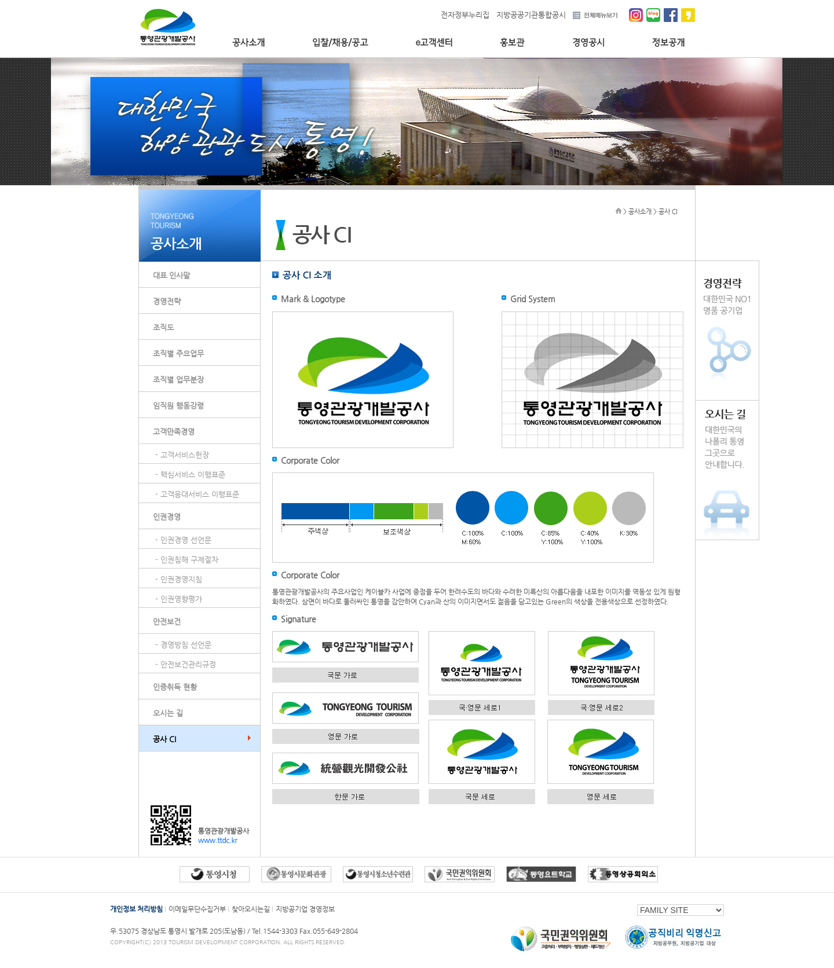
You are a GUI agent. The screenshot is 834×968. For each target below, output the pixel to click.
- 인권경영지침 (178, 579)
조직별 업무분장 (178, 379)
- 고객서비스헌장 (182, 454)
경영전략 (167, 301)
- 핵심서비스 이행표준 (190, 474)
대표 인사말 (171, 275)
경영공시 (588, 42)
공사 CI (164, 739)
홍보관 (512, 42)
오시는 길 (168, 713)
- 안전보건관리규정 (185, 664)
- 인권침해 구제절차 (186, 559)
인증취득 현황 (175, 687)
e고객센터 (434, 42)
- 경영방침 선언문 (183, 644)
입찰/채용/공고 (340, 42)
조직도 (163, 327)
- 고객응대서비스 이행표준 (197, 494)
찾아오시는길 (251, 909)
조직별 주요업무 (178, 353)
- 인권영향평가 (178, 599)
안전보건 (167, 621)
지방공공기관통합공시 (531, 14)
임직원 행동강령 (178, 405)
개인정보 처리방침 (136, 909)
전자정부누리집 (465, 14)
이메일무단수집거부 (197, 909)
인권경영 (167, 516)
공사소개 (248, 42)
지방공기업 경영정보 (305, 909)
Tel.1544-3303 (275, 931)
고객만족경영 (174, 431)
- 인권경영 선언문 (183, 540)
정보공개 (669, 42)
